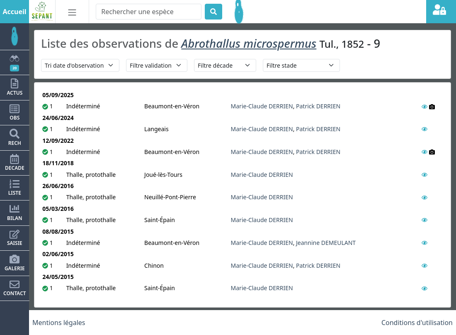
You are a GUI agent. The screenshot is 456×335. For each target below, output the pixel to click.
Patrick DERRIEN (318, 106)
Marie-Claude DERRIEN (262, 106)
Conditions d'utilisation (417, 322)
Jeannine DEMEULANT (326, 243)
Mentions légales (58, 322)
